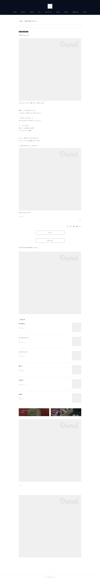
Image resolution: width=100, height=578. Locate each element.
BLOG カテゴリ (48, 12)
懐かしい (21, 364)
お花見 (20, 392)
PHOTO (85, 12)
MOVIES (66, 12)
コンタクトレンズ (23, 350)
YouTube (58, 12)
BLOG (39, 12)
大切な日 (21, 378)
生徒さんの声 (75, 12)
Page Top (50, 569)
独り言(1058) (21, 216)
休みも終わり (22, 322)
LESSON (31, 12)
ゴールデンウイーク (24, 336)
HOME (14, 12)
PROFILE (23, 12)
